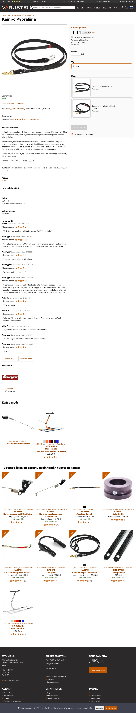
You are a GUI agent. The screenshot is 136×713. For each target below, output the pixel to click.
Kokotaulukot (96, 695)
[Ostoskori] (126, 7)
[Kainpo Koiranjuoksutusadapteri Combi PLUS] (51, 500)
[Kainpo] (10, 382)
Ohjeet (6, 698)
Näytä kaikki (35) (10, 358)
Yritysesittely (95, 701)
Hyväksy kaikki (111, 708)
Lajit (81, 7)
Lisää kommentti (26, 358)
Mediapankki (95, 698)
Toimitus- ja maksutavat (12, 701)
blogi (106, 7)
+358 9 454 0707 (58, 660)
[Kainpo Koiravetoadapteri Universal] (18, 557)
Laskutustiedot (53, 682)
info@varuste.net (53, 663)
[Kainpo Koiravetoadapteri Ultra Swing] (18, 500)
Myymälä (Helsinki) (16, 108)
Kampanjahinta (78, 27)
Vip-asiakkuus (52, 695)
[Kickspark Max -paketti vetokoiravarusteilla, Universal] (51, 434)
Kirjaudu (50, 693)
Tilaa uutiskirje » (98, 670)
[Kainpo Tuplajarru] (51, 557)
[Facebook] (91, 661)
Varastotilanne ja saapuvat (13, 103)
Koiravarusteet (15, 15)
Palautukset (8, 693)
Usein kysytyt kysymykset (56, 676)
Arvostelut (11, 1)
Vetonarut (28, 15)
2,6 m (4, 180)
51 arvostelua (33, 119)
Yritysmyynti (51, 679)
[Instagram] (96, 661)
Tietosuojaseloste (53, 698)
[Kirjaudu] (122, 7)
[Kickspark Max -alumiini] (18, 612)
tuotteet (94, 7)
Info (116, 7)
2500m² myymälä (102, 1)
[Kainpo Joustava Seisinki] (85, 500)
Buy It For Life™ (127, 1)
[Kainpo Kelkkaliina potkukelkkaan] (85, 557)
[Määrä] (76, 54)
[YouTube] (102, 661)
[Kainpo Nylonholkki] (118, 500)
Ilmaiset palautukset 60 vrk (72, 1)
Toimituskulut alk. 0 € (40, 1)
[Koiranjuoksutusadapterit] (18, 434)
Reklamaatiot (8, 695)
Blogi (93, 693)
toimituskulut (94, 32)
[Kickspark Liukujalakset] (118, 557)
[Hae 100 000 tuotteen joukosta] (52, 7)
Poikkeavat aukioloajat (12, 680)
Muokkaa (99, 708)
